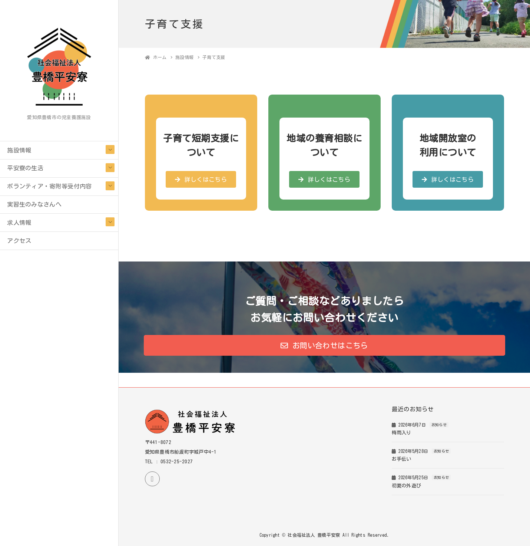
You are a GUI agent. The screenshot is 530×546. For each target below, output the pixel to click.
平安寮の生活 (25, 168)
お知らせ (439, 425)
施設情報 (19, 150)
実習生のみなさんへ (34, 204)
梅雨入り (401, 432)
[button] (201, 179)
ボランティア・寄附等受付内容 (49, 186)
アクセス (19, 241)
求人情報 (19, 223)
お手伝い (401, 459)
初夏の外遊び (406, 485)
